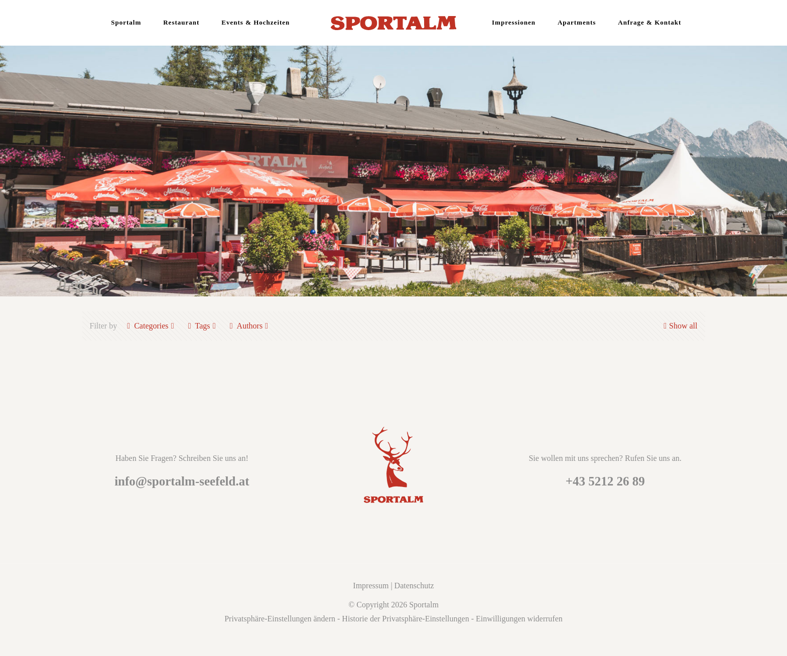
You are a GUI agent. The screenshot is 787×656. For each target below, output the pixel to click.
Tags (202, 325)
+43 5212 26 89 (605, 481)
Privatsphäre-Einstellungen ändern (279, 618)
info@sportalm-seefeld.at (181, 481)
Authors (249, 325)
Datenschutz (414, 585)
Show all (679, 325)
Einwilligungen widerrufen (519, 618)
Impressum (370, 585)
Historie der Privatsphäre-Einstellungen (405, 618)
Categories (150, 325)
